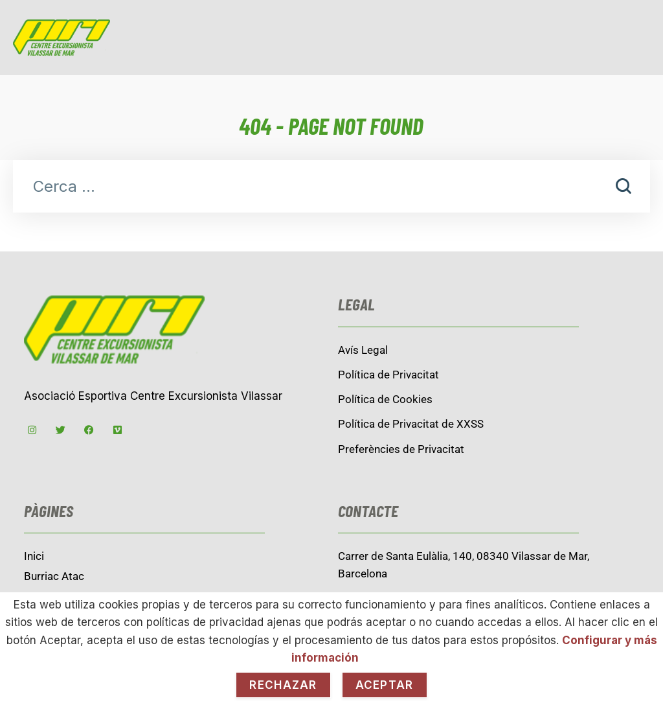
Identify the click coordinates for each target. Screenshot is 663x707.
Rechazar (283, 684)
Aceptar (384, 684)
